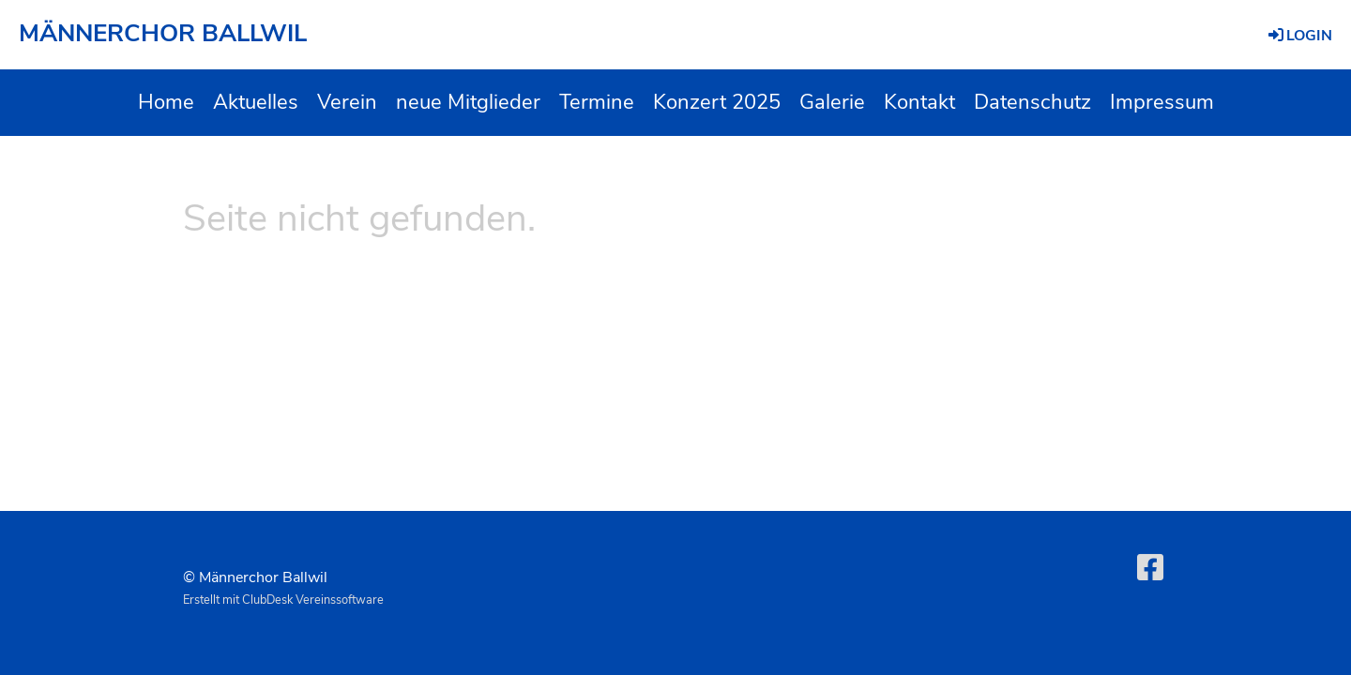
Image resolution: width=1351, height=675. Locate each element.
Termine (596, 102)
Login (1299, 35)
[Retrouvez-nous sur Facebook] (1150, 568)
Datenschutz (1032, 102)
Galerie (832, 102)
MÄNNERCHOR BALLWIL (163, 33)
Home (166, 102)
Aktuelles (255, 102)
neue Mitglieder (468, 102)
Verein (347, 102)
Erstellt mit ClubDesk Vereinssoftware (283, 600)
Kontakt (919, 102)
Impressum (1162, 102)
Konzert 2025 (717, 102)
